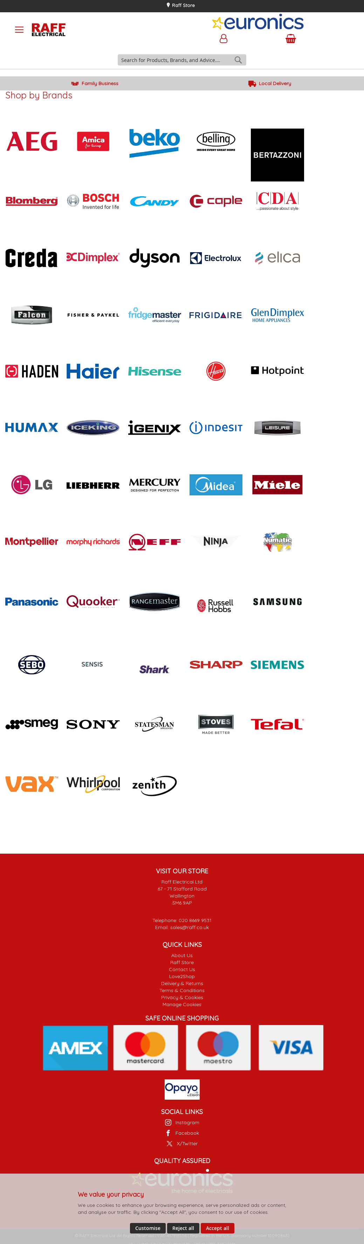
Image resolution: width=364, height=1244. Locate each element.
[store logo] (93, 30)
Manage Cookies (182, 1004)
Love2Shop (182, 976)
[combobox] (182, 60)
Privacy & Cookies (182, 997)
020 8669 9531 (195, 920)
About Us (182, 955)
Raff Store (183, 5)
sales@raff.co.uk (189, 927)
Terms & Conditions (182, 990)
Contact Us (182, 969)
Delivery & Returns (182, 983)
